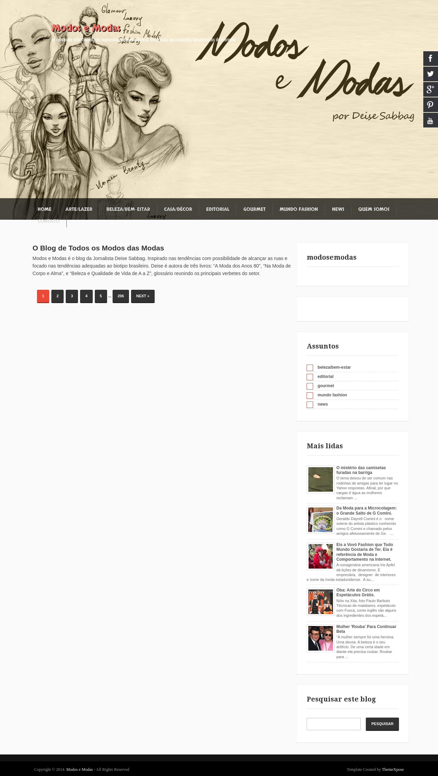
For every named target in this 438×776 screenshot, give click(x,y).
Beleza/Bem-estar (128, 209)
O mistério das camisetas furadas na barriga (361, 470)
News (338, 209)
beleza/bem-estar (334, 367)
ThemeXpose (393, 769)
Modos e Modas (85, 28)
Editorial (217, 209)
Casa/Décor (178, 209)
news (323, 404)
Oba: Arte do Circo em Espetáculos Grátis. (358, 592)
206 (121, 296)
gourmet (326, 385)
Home (45, 209)
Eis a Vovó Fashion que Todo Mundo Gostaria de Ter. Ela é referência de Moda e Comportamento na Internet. (364, 552)
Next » (143, 296)
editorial (326, 376)
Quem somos (373, 209)
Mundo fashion (299, 209)
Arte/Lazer (79, 209)
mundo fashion (332, 395)
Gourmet (254, 209)
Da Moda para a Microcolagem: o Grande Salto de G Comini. (366, 510)
